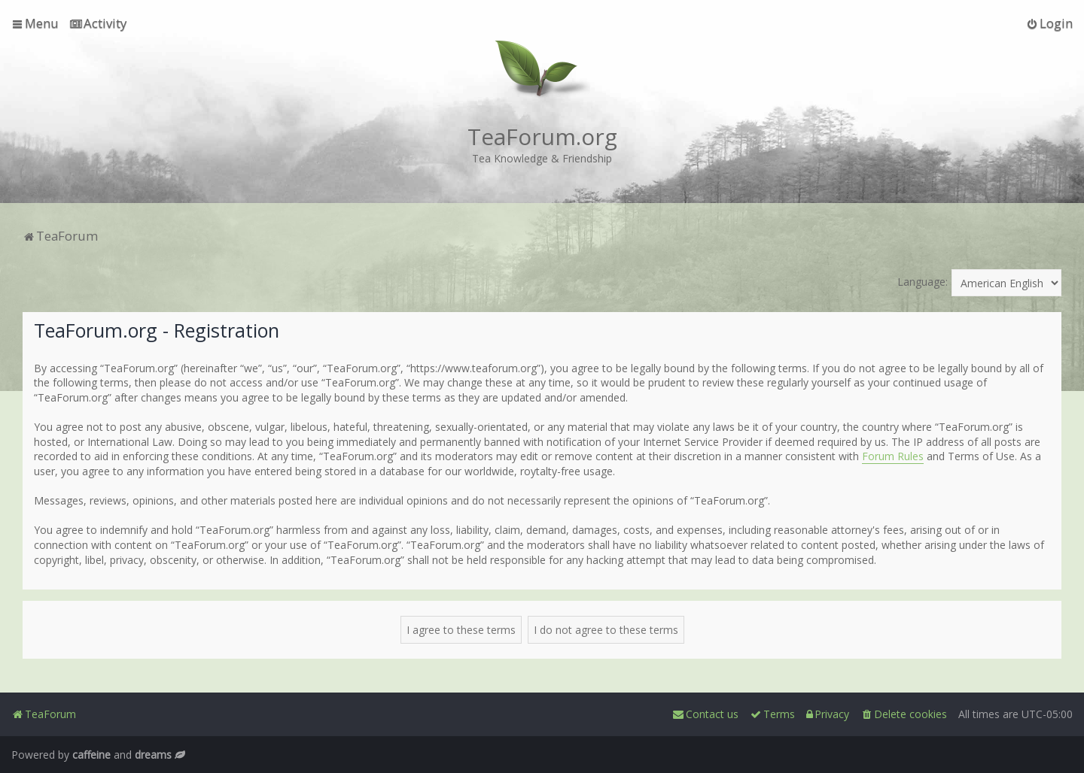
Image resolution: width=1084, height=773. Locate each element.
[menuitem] (98, 23)
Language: (922, 281)
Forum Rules (893, 456)
